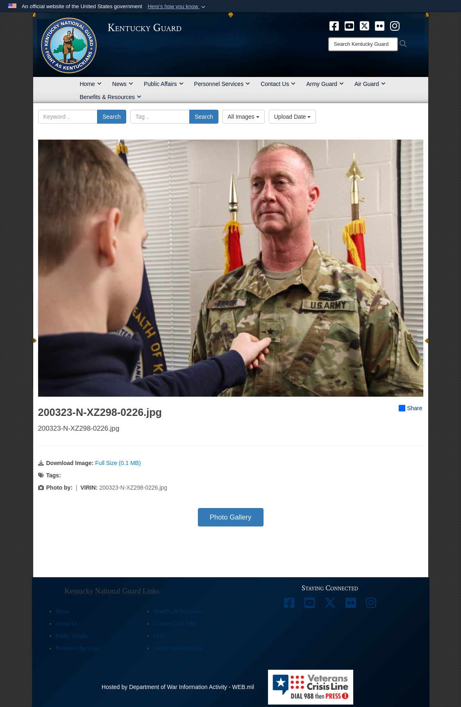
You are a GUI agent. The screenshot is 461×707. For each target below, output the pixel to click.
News (122, 84)
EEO (158, 636)
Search (111, 116)
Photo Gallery (231, 517)
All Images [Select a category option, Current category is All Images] (243, 116)
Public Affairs (164, 84)
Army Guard (324, 84)
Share (410, 408)
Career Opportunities (177, 648)
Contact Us (278, 84)
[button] (177, 6)
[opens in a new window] (334, 25)
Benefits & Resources (111, 97)
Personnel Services (222, 84)
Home (91, 84)
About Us (67, 624)
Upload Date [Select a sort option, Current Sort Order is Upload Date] (292, 116)
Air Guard (370, 84)
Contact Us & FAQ (175, 624)
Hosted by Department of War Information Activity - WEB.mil (178, 687)
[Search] (363, 44)
